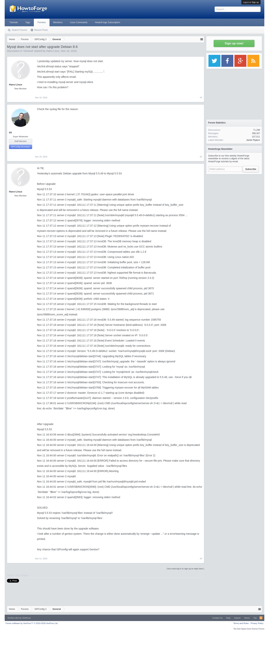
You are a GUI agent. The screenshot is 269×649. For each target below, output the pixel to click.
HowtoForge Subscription (107, 22)
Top (255, 618)
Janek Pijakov (253, 140)
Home (247, 618)
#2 (201, 157)
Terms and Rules (241, 623)
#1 (201, 97)
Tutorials (13, 22)
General (28, 50)
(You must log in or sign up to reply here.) (185, 569)
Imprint (237, 618)
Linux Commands (78, 22)
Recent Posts (41, 30)
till (10, 132)
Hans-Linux (53, 50)
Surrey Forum (258, 629)
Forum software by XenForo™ (32, 623)
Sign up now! (234, 43)
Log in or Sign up (251, 2)
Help (228, 618)
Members (58, 22)
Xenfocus (26, 618)
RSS (260, 617)
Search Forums (19, 30)
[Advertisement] (234, 199)
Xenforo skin (13, 618)
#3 (201, 558)
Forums (42, 22)
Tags (27, 22)
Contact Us (217, 618)
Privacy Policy (257, 623)
